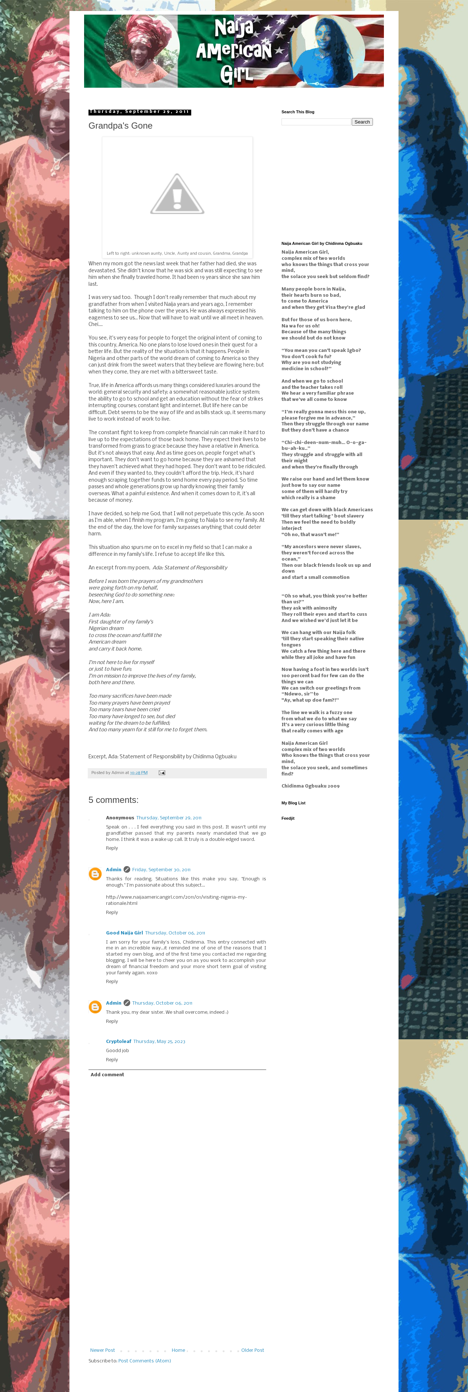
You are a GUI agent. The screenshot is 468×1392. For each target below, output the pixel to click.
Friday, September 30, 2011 (161, 870)
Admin (113, 870)
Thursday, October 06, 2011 (175, 933)
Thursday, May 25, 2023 (159, 1041)
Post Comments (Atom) (144, 1361)
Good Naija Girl (124, 933)
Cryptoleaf (118, 1041)
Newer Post (102, 1350)
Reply (112, 848)
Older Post (252, 1350)
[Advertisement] (177, 1293)
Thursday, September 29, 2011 (168, 818)
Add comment (107, 1075)
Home (178, 1350)
